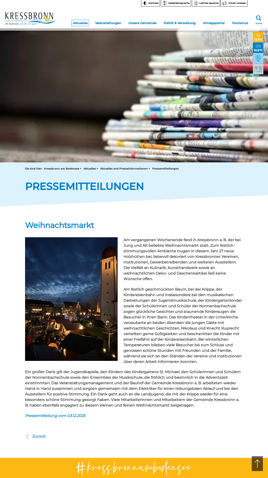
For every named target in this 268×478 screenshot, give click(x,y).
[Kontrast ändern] (150, 3)
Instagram (225, 366)
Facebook (225, 373)
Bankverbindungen (228, 393)
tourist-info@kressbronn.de (148, 384)
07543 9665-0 (149, 380)
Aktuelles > (91, 39)
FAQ (218, 387)
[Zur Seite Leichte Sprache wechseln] (206, 3)
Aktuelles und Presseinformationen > (125, 39)
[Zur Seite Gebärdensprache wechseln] (176, 3)
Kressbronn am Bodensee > (62, 39)
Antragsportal (214, 21)
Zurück (35, 307)
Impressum (223, 433)
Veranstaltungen (108, 21)
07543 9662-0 (45, 377)
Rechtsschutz (224, 410)
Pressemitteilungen (165, 39)
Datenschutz (224, 427)
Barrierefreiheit (225, 421)
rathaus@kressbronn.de (41, 384)
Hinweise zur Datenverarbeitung (228, 402)
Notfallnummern (227, 381)
